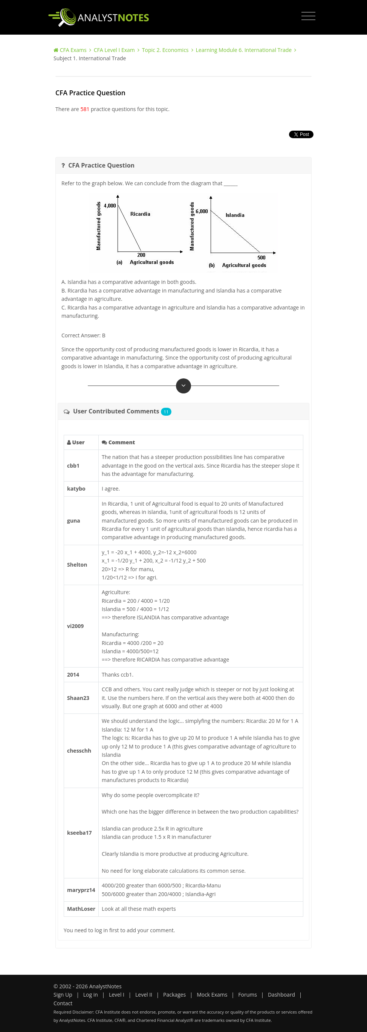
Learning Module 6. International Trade (244, 49)
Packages (174, 994)
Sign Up (63, 994)
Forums (247, 994)
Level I (116, 994)
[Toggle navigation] (308, 16)
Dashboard (281, 994)
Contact (63, 1003)
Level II (143, 994)
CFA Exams (73, 49)
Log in (90, 994)
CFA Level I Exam (114, 49)
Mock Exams (212, 994)
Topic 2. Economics (165, 49)
